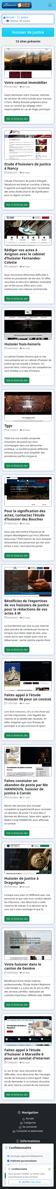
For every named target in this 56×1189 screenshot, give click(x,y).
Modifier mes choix (30, 1181)
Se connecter (28, 1126)
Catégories (28, 1122)
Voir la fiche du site (16, 118)
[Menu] (50, 5)
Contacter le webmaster (28, 1131)
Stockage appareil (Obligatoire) (26, 1156)
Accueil (28, 1118)
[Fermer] (49, 1169)
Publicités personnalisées (23, 1160)
